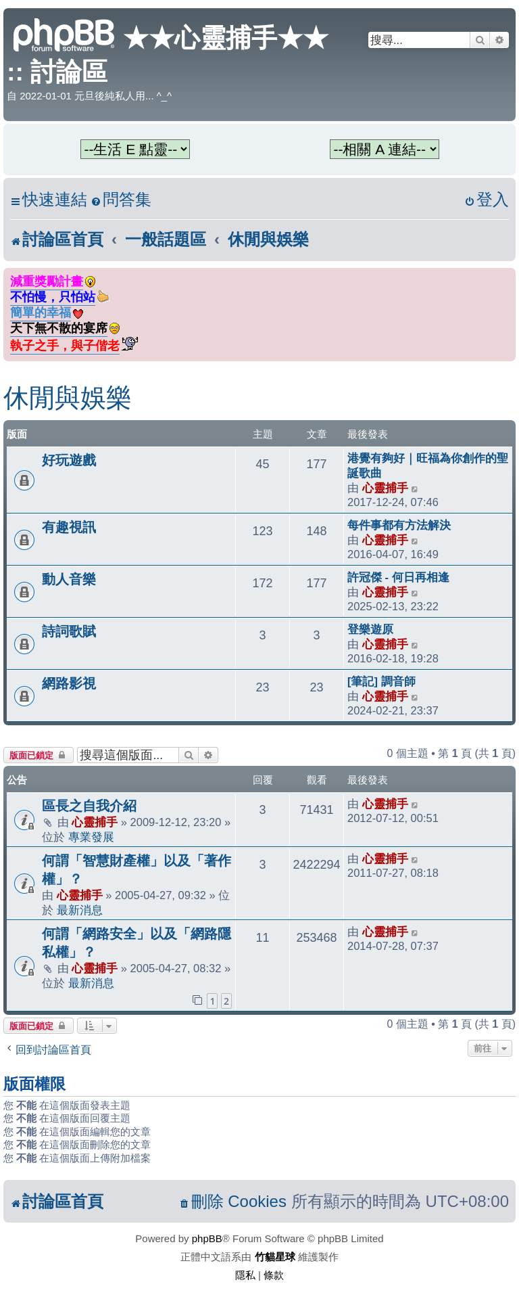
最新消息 (80, 910)
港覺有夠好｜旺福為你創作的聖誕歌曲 (427, 465)
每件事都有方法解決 (399, 525)
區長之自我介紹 (89, 805)
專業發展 (91, 837)
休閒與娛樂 (67, 398)
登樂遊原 (370, 629)
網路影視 (69, 683)
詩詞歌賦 (69, 631)
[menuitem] (121, 200)
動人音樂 (69, 579)
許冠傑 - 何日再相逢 (398, 577)
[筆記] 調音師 (381, 681)
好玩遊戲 (69, 460)
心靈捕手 (385, 488)
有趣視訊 (69, 527)
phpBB (207, 1238)
